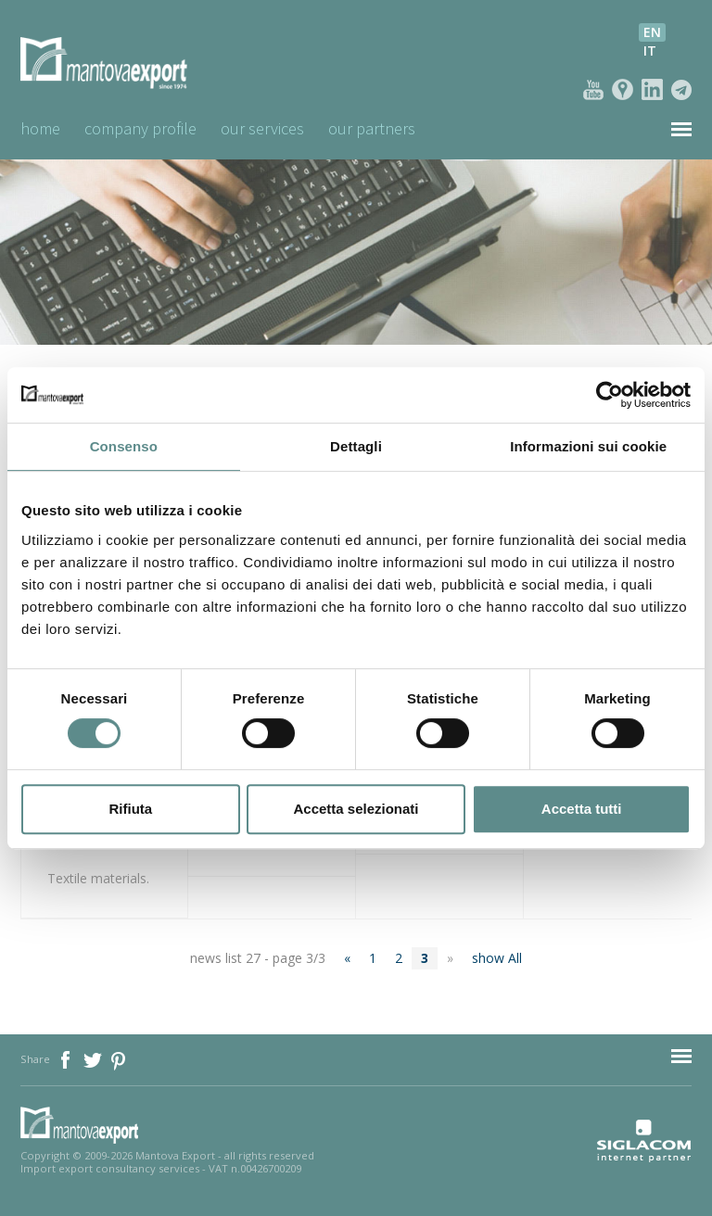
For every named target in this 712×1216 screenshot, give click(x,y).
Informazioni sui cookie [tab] (588, 446)
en (652, 32)
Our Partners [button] (371, 128)
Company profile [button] (140, 128)
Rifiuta (130, 809)
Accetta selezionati (355, 809)
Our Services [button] (262, 128)
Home (40, 128)
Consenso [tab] (124, 446)
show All (497, 958)
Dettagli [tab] (356, 446)
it (649, 50)
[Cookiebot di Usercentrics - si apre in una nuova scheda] (609, 395)
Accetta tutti (581, 809)
